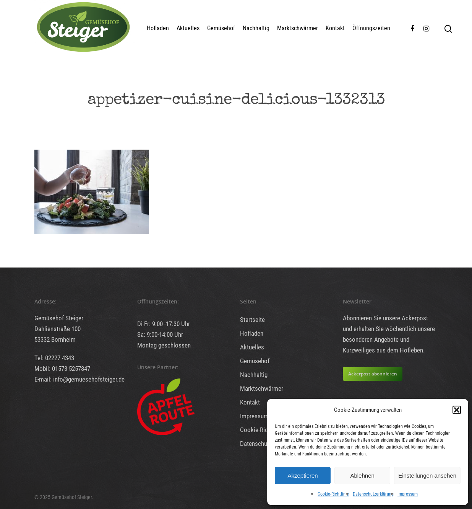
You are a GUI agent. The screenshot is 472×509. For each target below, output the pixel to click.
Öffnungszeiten (371, 28)
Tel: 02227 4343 (54, 358)
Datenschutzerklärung (373, 494)
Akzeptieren (302, 475)
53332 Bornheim (55, 339)
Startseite (252, 319)
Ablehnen (362, 475)
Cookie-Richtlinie (333, 494)
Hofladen (158, 28)
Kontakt (335, 28)
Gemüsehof (221, 28)
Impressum (407, 494)
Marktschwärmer (297, 28)
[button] (457, 410)
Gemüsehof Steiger (58, 318)
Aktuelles (188, 28)
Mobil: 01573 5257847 (62, 368)
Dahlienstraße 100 (57, 329)
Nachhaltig (256, 28)
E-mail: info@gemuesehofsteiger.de (79, 379)
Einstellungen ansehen (427, 475)
